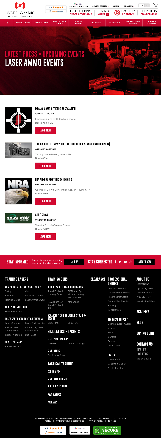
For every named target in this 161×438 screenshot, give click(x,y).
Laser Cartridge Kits (35, 323)
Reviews (112, 341)
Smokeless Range (57, 355)
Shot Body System (57, 386)
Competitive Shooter (118, 301)
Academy (142, 312)
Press (144, 261)
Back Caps (30, 334)
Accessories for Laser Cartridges (23, 287)
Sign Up (74, 261)
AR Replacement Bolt (16, 307)
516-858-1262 (143, 358)
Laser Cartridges (13, 323)
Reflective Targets (34, 295)
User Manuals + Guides (119, 323)
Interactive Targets (77, 343)
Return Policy (106, 418)
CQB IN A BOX (54, 371)
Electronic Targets (58, 339)
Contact (112, 337)
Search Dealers (100, 6)
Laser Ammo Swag (35, 299)
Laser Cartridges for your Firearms (24, 318)
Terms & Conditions (74, 421)
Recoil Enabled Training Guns (55, 293)
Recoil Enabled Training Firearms (65, 287)
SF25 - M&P (54, 322)
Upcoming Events (145, 288)
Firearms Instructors (118, 296)
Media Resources (145, 292)
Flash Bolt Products (15, 311)
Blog (139, 322)
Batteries (9, 295)
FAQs (110, 332)
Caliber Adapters (13, 334)
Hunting (112, 305)
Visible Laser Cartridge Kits (12, 329)
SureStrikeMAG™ (13, 342)
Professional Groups (117, 281)
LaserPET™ (53, 343)
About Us (129, 6)
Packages (52, 402)
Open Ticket (114, 345)
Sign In (116, 6)
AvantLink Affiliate (145, 301)
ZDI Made (112, 421)
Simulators (54, 350)
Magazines (73, 302)
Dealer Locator (115, 368)
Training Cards (12, 299)
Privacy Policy (96, 421)
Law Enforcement (117, 288)
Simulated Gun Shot (58, 378)
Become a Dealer (116, 363)
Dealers (112, 355)
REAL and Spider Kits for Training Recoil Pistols (77, 294)
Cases (28, 291)
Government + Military (119, 292)
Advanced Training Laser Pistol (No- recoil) (67, 317)
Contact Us (144, 344)
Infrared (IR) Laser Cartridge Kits (34, 329)
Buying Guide (145, 333)
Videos (111, 328)
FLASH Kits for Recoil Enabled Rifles (55, 305)
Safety (8, 291)
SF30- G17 (73, 322)
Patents (60, 421)
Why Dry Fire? (143, 296)
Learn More (45, 130)
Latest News (142, 284)
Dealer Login (114, 359)
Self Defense (114, 310)
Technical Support (118, 319)
